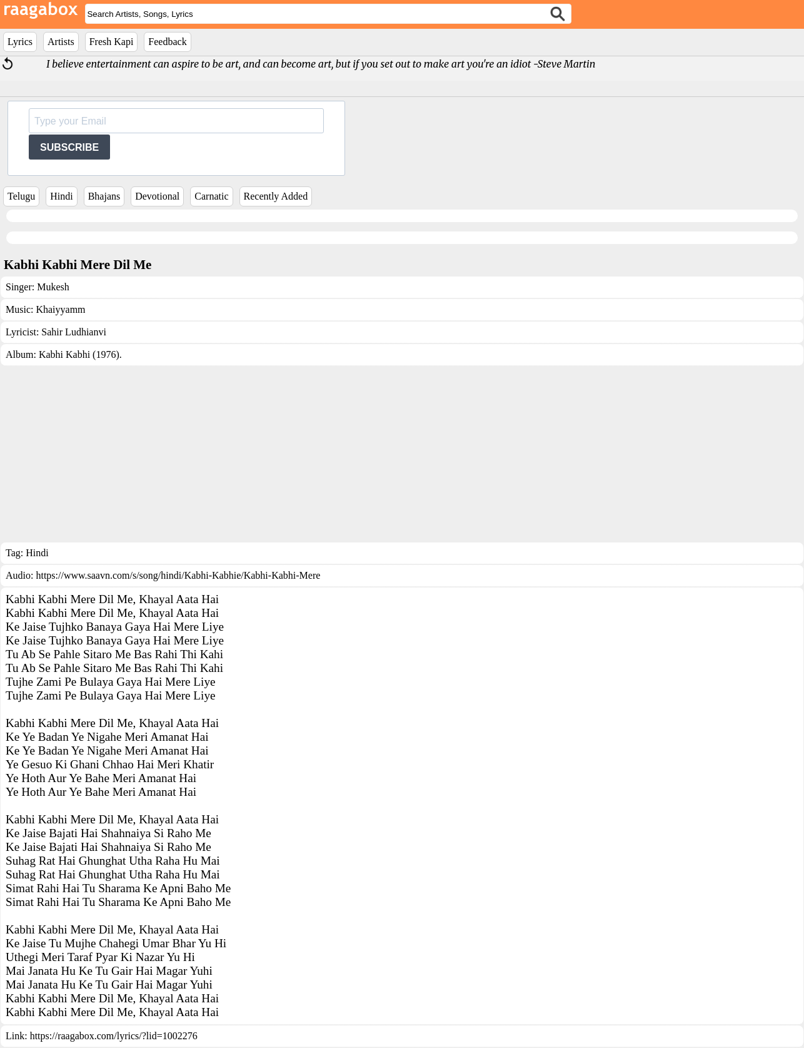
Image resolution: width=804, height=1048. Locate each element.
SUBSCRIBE (69, 147)
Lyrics (20, 41)
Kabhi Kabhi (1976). (80, 354)
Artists (61, 41)
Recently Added (276, 196)
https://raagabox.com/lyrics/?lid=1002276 (114, 1035)
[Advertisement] (402, 454)
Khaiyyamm (60, 309)
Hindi (61, 196)
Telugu (21, 196)
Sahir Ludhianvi (73, 332)
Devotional (157, 196)
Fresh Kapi (111, 41)
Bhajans (104, 196)
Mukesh (53, 287)
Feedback (167, 41)
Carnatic (211, 196)
